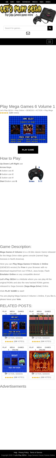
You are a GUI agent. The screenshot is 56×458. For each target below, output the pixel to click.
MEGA (35, 2)
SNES (48, 2)
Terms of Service (36, 452)
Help (15, 452)
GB (7, 2)
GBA (18, 2)
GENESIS (26, 2)
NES (41, 2)
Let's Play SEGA (6, 110)
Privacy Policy (23, 452)
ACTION (39, 110)
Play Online (19, 110)
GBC (12, 2)
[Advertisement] (28, 74)
